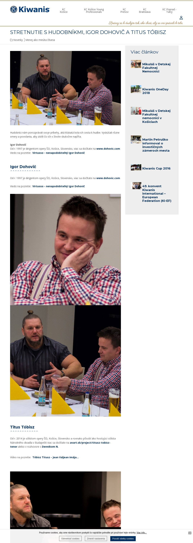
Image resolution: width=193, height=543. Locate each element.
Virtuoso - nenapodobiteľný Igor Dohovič (58, 152)
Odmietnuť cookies (70, 538)
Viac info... (142, 532)
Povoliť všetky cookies (123, 538)
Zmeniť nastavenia (96, 538)
